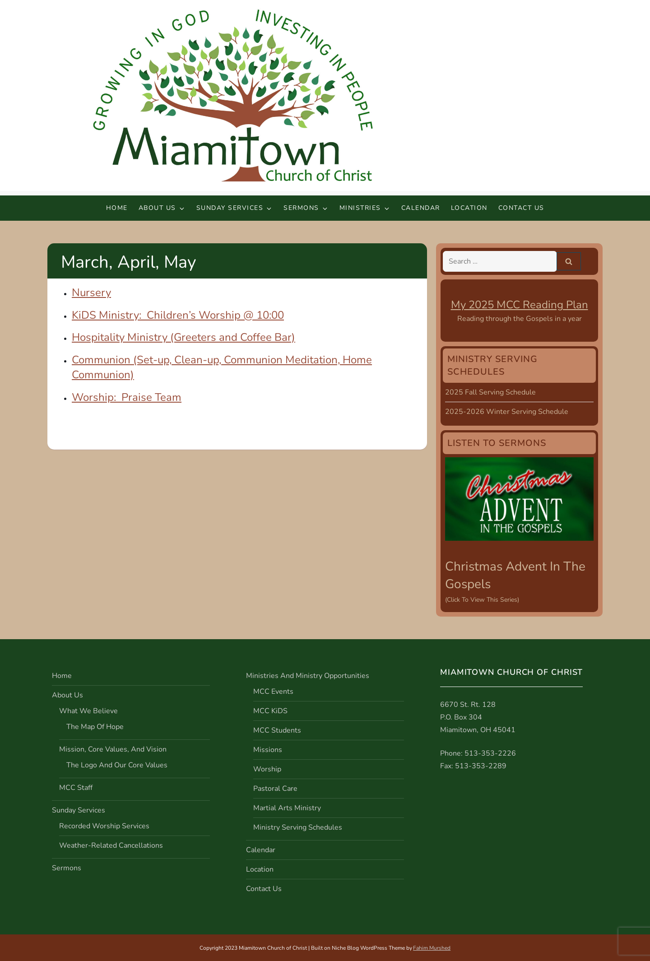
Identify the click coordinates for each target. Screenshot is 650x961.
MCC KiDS (270, 711)
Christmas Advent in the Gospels (515, 575)
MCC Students (277, 730)
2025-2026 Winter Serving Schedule (506, 412)
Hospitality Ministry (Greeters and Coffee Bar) (183, 337)
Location (469, 208)
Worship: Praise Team (126, 397)
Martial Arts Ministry (287, 808)
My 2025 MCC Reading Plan (519, 304)
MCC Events (273, 691)
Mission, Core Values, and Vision (113, 749)
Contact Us (521, 208)
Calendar (420, 208)
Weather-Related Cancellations (111, 845)
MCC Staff (76, 788)
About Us (162, 208)
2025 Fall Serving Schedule (490, 392)
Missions (267, 750)
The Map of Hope (95, 727)
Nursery (91, 292)
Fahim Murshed (431, 948)
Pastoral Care (275, 789)
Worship (267, 769)
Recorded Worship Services (104, 826)
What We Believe (88, 711)
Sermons (306, 208)
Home (117, 208)
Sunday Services (234, 208)
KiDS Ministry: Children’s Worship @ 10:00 (178, 315)
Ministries (364, 208)
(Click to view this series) (482, 599)
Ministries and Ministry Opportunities (307, 676)
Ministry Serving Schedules (297, 827)
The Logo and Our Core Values (116, 765)
